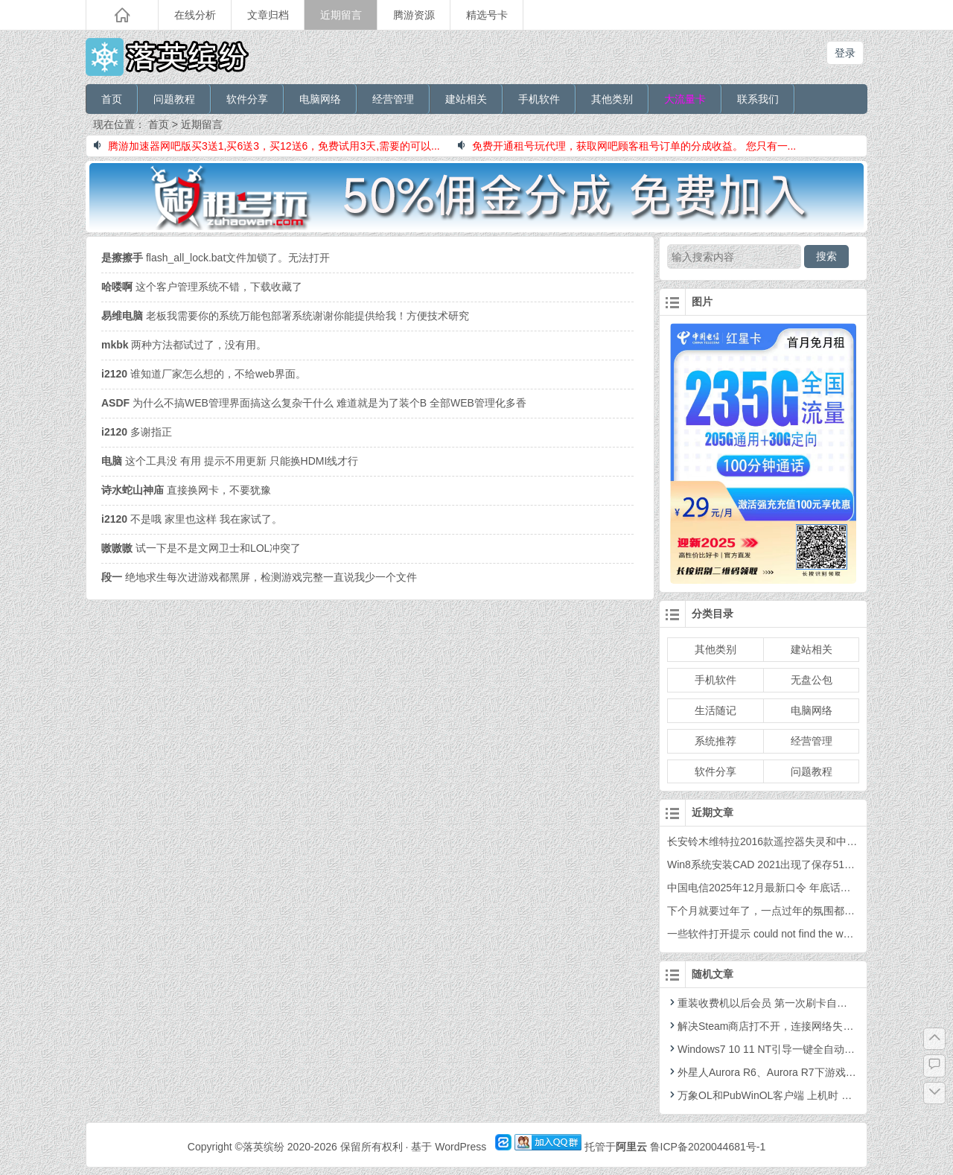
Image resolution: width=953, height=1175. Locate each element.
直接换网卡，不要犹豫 (186, 490)
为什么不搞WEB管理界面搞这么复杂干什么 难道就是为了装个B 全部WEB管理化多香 (313, 403)
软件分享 (247, 99)
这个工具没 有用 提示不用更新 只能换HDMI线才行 (229, 461)
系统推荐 (715, 741)
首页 (111, 99)
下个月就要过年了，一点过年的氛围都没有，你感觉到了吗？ (808, 911)
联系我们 (758, 99)
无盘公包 (811, 680)
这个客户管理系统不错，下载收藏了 (201, 287)
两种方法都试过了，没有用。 (184, 345)
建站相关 (466, 99)
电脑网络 (320, 99)
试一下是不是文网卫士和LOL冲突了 (201, 548)
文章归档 (268, 15)
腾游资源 (414, 15)
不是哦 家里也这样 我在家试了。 (191, 519)
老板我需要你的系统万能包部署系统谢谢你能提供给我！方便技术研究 (285, 316)
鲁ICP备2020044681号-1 (708, 1147)
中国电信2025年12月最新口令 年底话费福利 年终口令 (792, 888)
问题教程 (174, 99)
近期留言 (341, 15)
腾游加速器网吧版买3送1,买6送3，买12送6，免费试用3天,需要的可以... (267, 146)
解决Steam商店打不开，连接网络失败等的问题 (781, 1026)
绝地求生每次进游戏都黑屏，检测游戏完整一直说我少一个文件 (259, 577)
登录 (845, 53)
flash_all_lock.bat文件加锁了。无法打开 (215, 258)
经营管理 (393, 99)
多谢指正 (136, 432)
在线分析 (195, 15)
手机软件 (539, 99)
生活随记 (715, 710)
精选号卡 (487, 15)
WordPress (460, 1147)
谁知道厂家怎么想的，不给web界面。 (203, 374)
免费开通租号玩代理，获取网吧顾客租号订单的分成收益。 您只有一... (627, 146)
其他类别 (612, 99)
